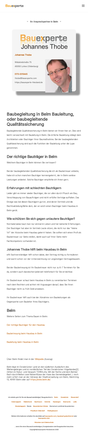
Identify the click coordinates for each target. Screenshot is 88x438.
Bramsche (67, 402)
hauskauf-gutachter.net (65, 416)
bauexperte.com (50, 416)
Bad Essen (38, 402)
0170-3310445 (21, 74)
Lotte (75, 402)
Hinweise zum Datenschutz (43, 422)
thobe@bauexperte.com (26, 78)
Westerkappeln (20, 406)
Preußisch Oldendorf (37, 411)
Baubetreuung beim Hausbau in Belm (24, 333)
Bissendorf (75, 397)
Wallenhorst (28, 402)
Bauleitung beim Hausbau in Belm (23, 342)
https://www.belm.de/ (40, 379)
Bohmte (47, 402)
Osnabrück (64, 397)
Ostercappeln (16, 402)
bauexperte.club (43, 418)
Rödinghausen (52, 411)
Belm (56, 397)
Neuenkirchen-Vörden (40, 406)
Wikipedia (39, 359)
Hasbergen (56, 402)
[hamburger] (83, 6)
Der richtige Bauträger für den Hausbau (26, 325)
